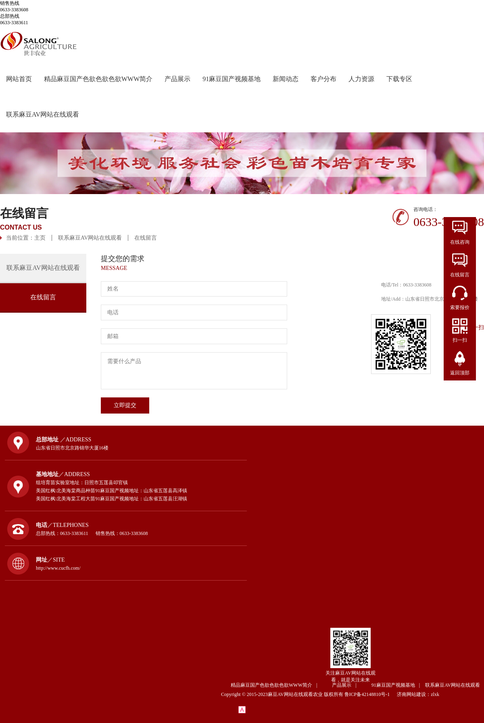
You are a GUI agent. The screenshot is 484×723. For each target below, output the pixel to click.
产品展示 (177, 78)
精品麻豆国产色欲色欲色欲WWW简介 (98, 78)
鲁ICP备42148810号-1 (370, 694)
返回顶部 (459, 373)
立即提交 (125, 405)
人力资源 (361, 78)
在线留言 (145, 238)
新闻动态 (285, 78)
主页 (40, 238)
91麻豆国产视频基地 (231, 78)
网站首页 (19, 78)
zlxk (435, 694)
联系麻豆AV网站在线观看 (42, 114)
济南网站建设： (414, 694)
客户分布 (323, 78)
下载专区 (399, 78)
